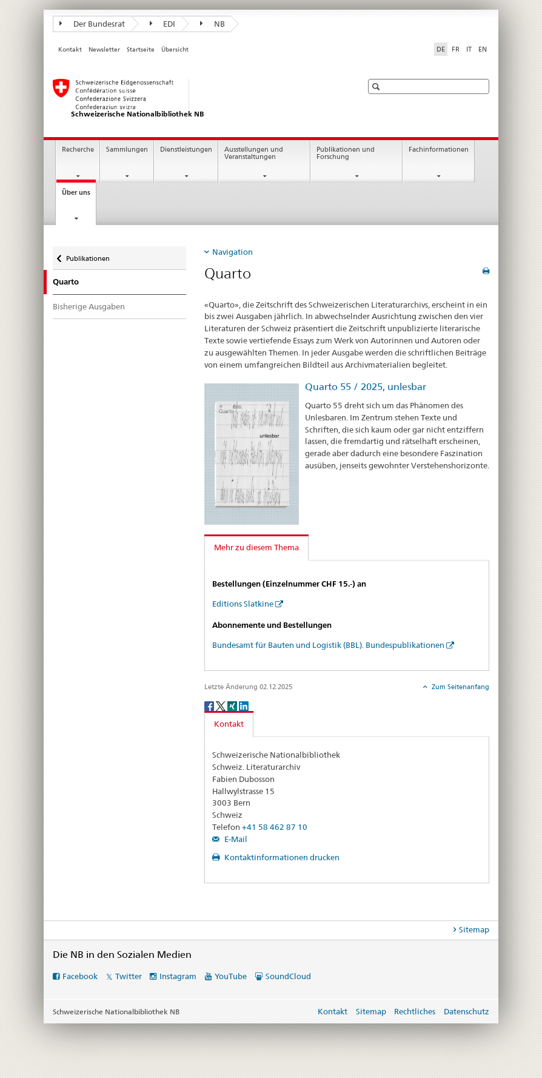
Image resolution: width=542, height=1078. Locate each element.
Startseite (141, 49)
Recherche (78, 149)
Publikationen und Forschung (345, 153)
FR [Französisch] (456, 49)
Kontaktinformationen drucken (281, 857)
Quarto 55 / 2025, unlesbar (365, 386)
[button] (377, 86)
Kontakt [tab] (229, 724)
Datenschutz (466, 1011)
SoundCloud (288, 976)
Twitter (128, 976)
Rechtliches (414, 1011)
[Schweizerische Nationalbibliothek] (195, 99)
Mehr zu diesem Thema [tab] (256, 547)
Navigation (232, 252)
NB (212, 23)
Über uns (79, 195)
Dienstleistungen (186, 149)
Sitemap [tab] (474, 929)
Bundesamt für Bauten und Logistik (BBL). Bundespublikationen (328, 645)
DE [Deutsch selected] (441, 49)
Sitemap (371, 1011)
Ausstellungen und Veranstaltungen (253, 153)
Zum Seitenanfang (459, 686)
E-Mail (234, 839)
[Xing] (233, 705)
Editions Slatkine (242, 603)
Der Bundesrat (92, 23)
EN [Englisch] (482, 49)
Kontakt (70, 49)
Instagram (177, 976)
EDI (163, 23)
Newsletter (104, 49)
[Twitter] (221, 705)
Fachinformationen (439, 149)
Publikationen (87, 254)
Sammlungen (127, 149)
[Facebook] (210, 705)
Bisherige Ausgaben (89, 306)
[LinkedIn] (244, 705)
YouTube (231, 976)
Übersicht (175, 49)
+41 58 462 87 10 (274, 827)
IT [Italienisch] (469, 49)
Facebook (80, 976)
